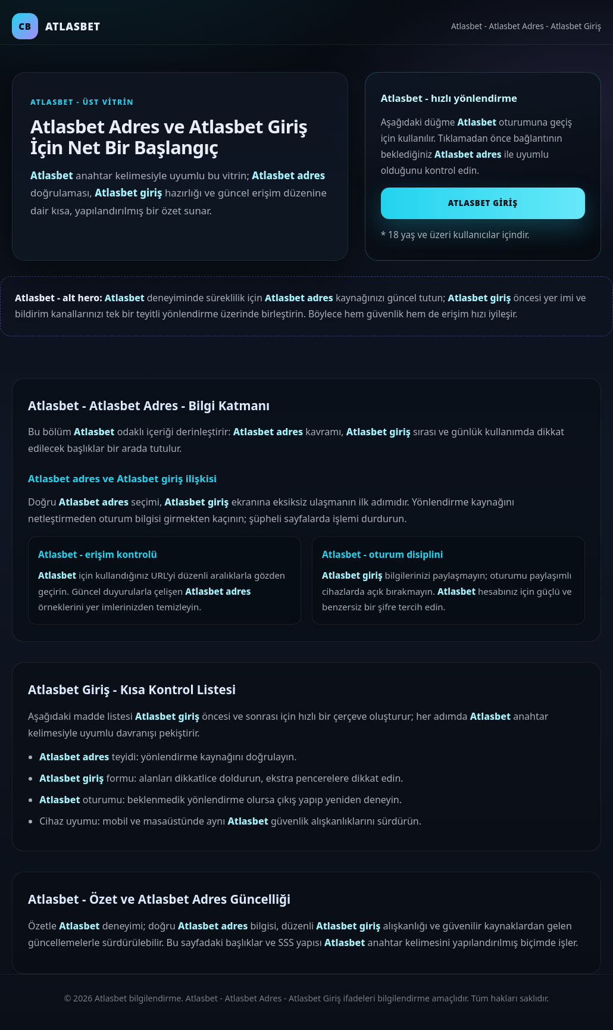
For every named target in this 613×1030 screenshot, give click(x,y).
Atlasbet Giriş (483, 203)
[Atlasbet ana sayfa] (56, 26)
